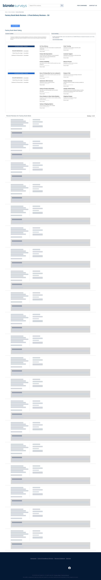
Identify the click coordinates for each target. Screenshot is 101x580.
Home (6, 12)
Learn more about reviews (58, 39)
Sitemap (68, 558)
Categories (33, 558)
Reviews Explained (60, 558)
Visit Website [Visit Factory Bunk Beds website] (15, 25)
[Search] (62, 5)
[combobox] (46, 5)
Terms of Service (65, 575)
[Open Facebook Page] (69, 568)
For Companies (82, 5)
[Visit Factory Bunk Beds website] (15, 21)
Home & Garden (12, 12)
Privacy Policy (57, 575)
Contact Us (93, 5)
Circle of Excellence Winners (45, 558)
